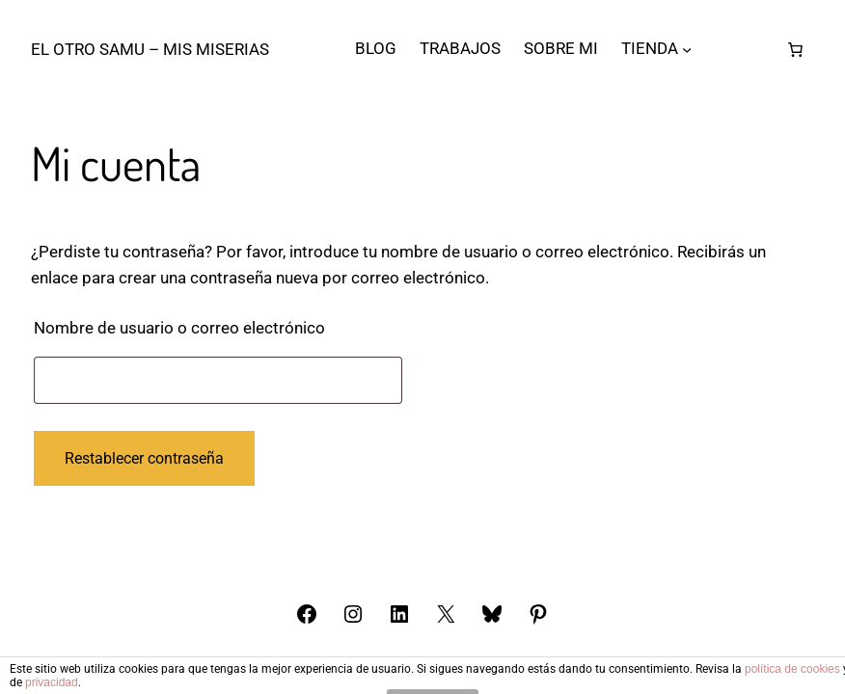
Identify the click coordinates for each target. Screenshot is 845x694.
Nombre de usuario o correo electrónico (218, 324)
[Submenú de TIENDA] (687, 49)
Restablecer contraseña (144, 458)
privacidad (51, 682)
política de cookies (792, 669)
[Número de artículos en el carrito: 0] (795, 49)
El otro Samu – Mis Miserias (150, 49)
